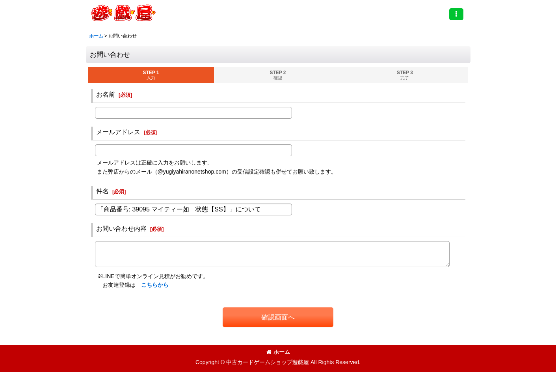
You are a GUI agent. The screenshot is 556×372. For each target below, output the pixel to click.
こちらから (155, 285)
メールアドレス (118, 131)
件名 (102, 190)
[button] (456, 14)
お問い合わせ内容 (121, 228)
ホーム (278, 352)
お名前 (105, 94)
